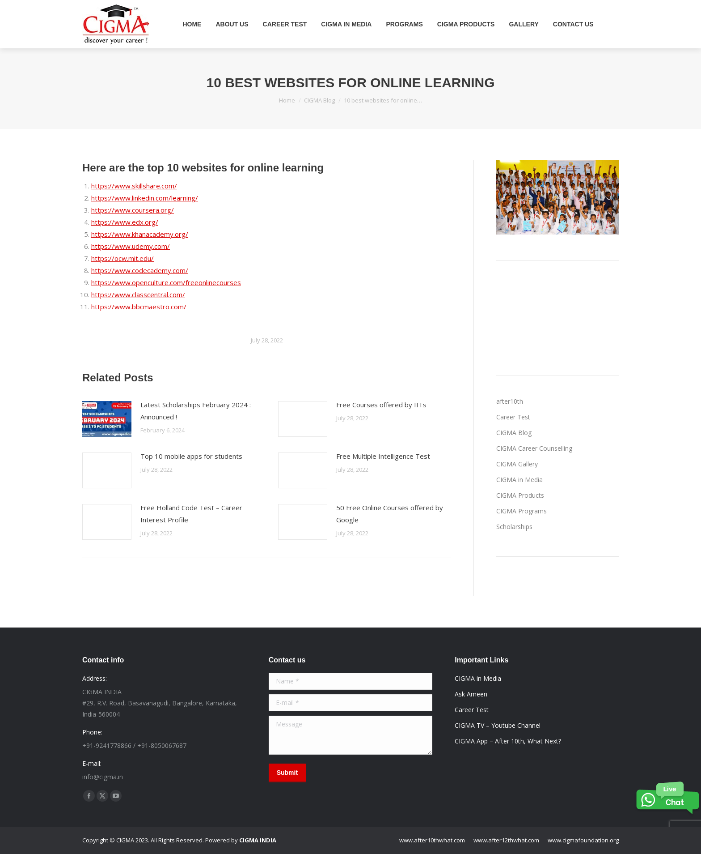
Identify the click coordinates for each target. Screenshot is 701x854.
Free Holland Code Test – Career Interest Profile (191, 513)
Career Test (513, 417)
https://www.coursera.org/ (132, 209)
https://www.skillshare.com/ (134, 185)
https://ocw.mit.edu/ (122, 258)
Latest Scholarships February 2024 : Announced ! (195, 410)
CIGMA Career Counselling (534, 448)
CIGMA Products (520, 495)
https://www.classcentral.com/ (138, 294)
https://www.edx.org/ (124, 222)
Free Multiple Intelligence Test (383, 456)
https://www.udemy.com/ (130, 246)
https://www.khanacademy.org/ (139, 234)
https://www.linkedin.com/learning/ (144, 197)
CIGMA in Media (519, 479)
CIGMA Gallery (517, 464)
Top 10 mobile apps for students (191, 456)
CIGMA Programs (521, 511)
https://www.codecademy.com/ (139, 270)
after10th (509, 401)
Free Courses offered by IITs (381, 404)
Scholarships (514, 526)
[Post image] (106, 419)
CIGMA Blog (514, 432)
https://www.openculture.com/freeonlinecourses (166, 282)
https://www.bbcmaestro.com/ (138, 306)
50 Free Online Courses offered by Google (389, 513)
